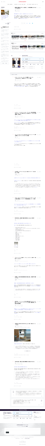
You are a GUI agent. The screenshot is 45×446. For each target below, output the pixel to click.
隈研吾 (15, 15)
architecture (17, 200)
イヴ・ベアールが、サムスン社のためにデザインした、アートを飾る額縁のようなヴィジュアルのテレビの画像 (5, 38)
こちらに (34, 124)
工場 (15, 201)
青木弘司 (15, 311)
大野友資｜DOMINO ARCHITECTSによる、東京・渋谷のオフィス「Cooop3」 (5, 59)
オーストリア (17, 201)
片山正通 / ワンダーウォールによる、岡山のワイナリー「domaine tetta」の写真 (5, 41)
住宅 (14, 383)
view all (42, 33)
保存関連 (21, 383)
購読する (7, 432)
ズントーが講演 (26, 85)
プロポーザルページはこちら (24, 18)
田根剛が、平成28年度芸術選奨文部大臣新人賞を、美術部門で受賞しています (5, 52)
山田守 (17, 383)
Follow (27, 64)
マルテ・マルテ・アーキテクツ (21, 201)
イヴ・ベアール (16, 143)
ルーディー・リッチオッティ (17, 122)
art (21, 279)
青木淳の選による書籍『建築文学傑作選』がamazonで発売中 (5, 46)
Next (8, 19)
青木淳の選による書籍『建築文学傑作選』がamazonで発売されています (22, 223)
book (20, 219)
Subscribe (42, 64)
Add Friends (34, 64)
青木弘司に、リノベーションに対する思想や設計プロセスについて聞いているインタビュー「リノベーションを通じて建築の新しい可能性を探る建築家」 (5, 55)
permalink (20, 130)
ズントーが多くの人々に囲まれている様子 (19, 86)
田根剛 (15, 280)
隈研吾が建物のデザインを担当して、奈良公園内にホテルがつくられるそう (5, 27)
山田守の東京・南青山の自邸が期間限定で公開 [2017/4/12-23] (5, 61)
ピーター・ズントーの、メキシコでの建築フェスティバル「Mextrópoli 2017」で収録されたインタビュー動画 (5, 30)
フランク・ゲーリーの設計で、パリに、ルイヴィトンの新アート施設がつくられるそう (5, 49)
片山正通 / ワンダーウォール (17, 180)
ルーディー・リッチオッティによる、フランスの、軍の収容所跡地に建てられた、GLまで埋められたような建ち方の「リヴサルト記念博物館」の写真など (5, 34)
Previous (7, 19)
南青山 (19, 383)
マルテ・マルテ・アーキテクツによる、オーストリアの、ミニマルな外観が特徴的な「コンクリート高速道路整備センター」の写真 (5, 44)
